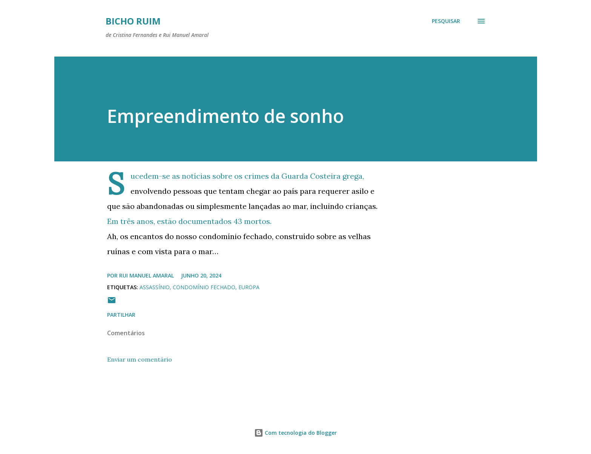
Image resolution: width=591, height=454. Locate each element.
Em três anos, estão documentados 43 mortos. (189, 221)
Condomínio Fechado (204, 287)
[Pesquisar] (446, 21)
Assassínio (155, 287)
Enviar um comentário (139, 359)
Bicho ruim (133, 21)
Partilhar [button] (121, 314)
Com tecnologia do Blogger (295, 432)
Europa (248, 287)
